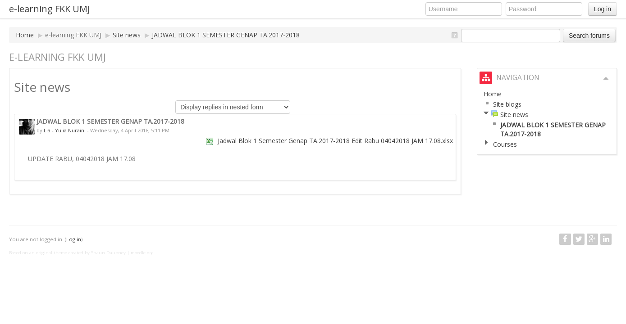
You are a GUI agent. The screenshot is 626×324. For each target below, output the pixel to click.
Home (25, 35)
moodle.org (142, 253)
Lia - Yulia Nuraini (65, 130)
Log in (602, 9)
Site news (127, 35)
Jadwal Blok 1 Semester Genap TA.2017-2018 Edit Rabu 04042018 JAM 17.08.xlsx (335, 140)
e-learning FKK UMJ (49, 9)
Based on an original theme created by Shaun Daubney (67, 253)
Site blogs (507, 104)
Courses (505, 144)
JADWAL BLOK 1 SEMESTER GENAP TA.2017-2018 (226, 35)
